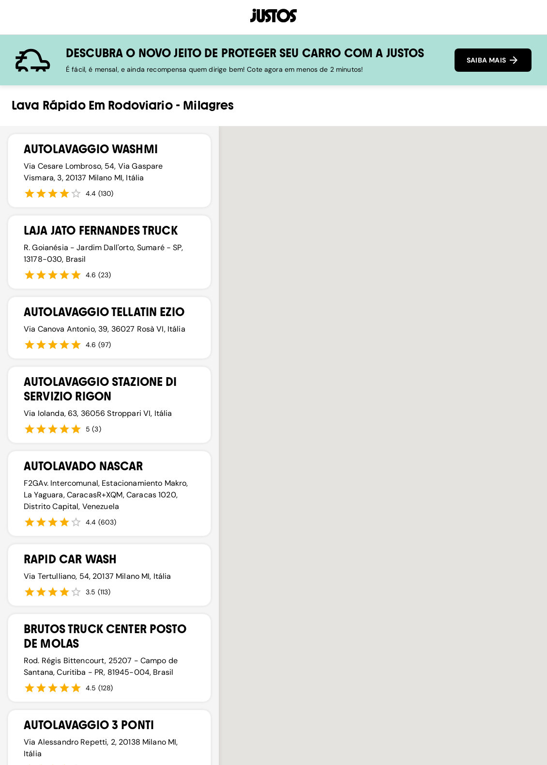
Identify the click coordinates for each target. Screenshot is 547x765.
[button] (273, 502)
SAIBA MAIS (493, 60)
